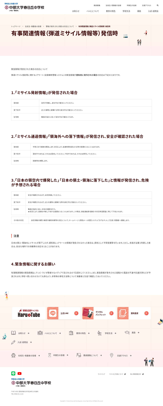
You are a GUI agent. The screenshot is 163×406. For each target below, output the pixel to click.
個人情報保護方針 (137, 374)
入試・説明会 (153, 11)
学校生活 (126, 11)
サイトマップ (101, 374)
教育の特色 (111, 11)
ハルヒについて (93, 11)
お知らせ (75, 11)
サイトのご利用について (117, 374)
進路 (139, 11)
